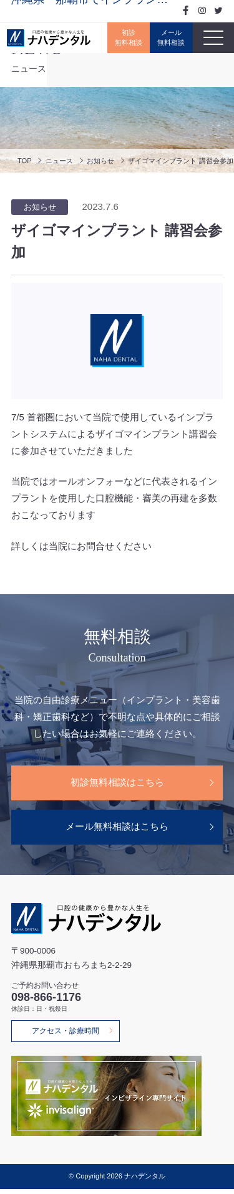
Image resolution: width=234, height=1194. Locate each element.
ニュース (61, 160)
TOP (24, 160)
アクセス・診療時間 (68, 1035)
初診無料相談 (122, 37)
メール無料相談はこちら (117, 829)
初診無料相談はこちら (117, 783)
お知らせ (105, 160)
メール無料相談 (168, 37)
